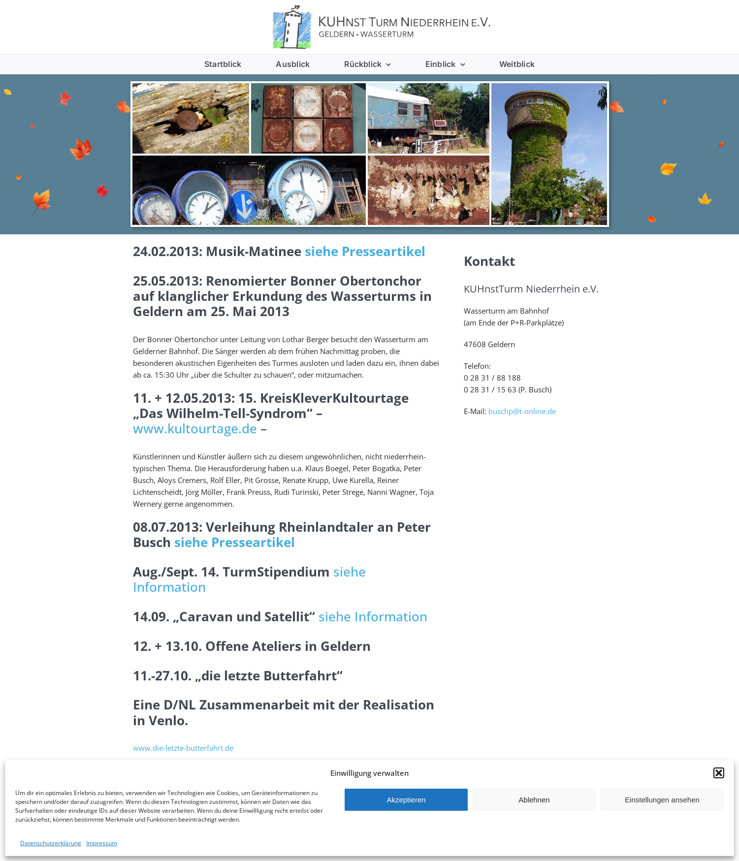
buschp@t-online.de (522, 412)
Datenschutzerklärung (50, 843)
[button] (719, 773)
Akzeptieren (405, 800)
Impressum (101, 843)
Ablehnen (533, 800)
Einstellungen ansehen (662, 800)
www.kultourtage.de (195, 430)
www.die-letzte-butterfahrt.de (183, 749)
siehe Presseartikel (365, 252)
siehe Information (373, 618)
